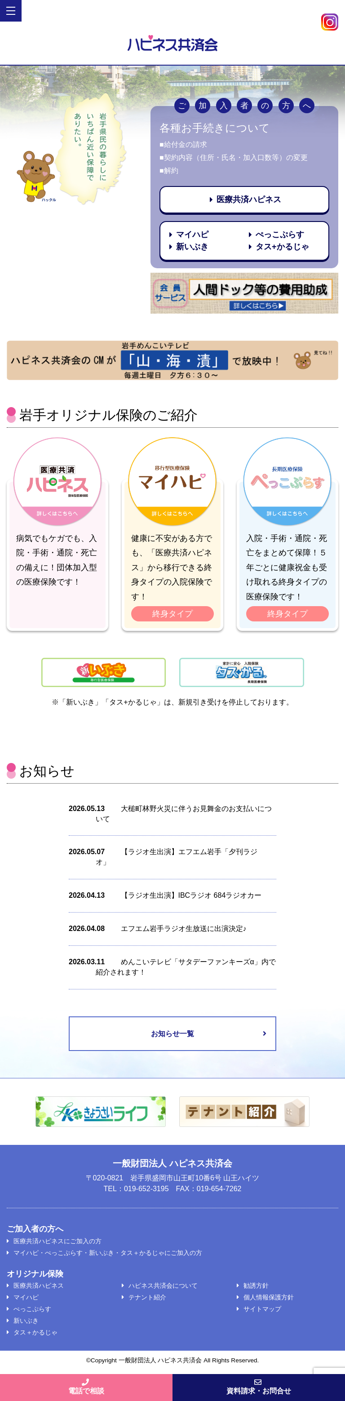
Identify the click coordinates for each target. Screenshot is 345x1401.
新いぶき (26, 1320)
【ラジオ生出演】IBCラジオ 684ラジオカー (191, 895)
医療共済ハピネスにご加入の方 (57, 1241)
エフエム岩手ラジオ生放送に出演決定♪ (184, 928)
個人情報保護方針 (268, 1297)
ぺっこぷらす (32, 1308)
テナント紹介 (147, 1297)
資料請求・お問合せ (259, 1387)
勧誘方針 (256, 1285)
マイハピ (26, 1297)
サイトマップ (262, 1308)
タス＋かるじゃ (35, 1332)
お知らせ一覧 (172, 1033)
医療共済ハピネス (38, 1285)
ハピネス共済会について (163, 1285)
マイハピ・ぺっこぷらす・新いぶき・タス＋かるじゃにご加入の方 (107, 1252)
